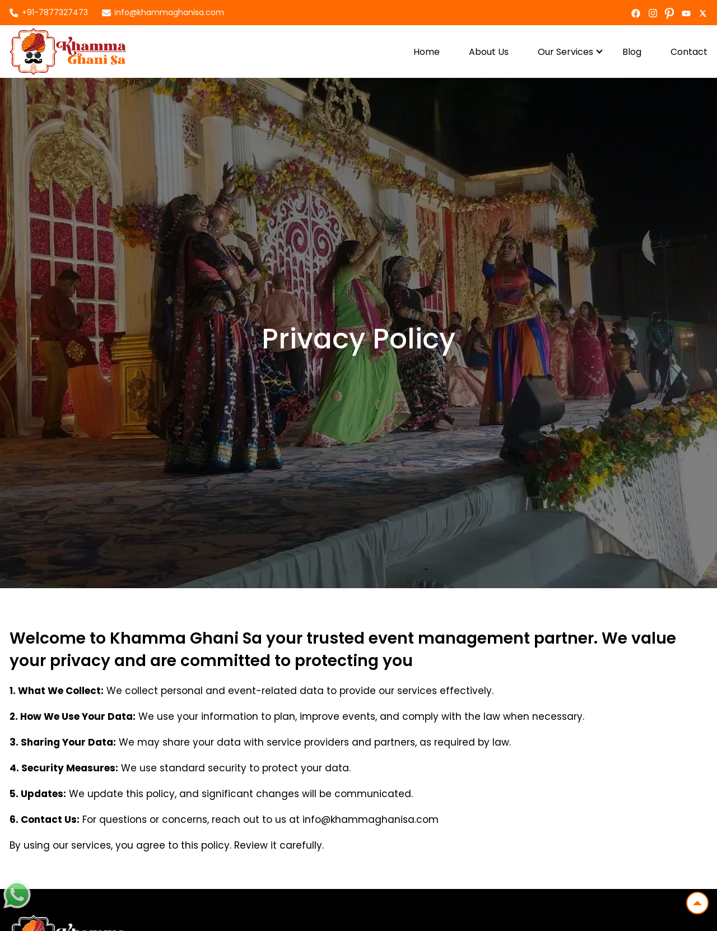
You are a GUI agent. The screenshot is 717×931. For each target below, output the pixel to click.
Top (694, 899)
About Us (489, 51)
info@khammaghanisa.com (169, 12)
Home (426, 51)
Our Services (565, 51)
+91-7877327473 (55, 12)
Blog (631, 51)
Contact (689, 51)
